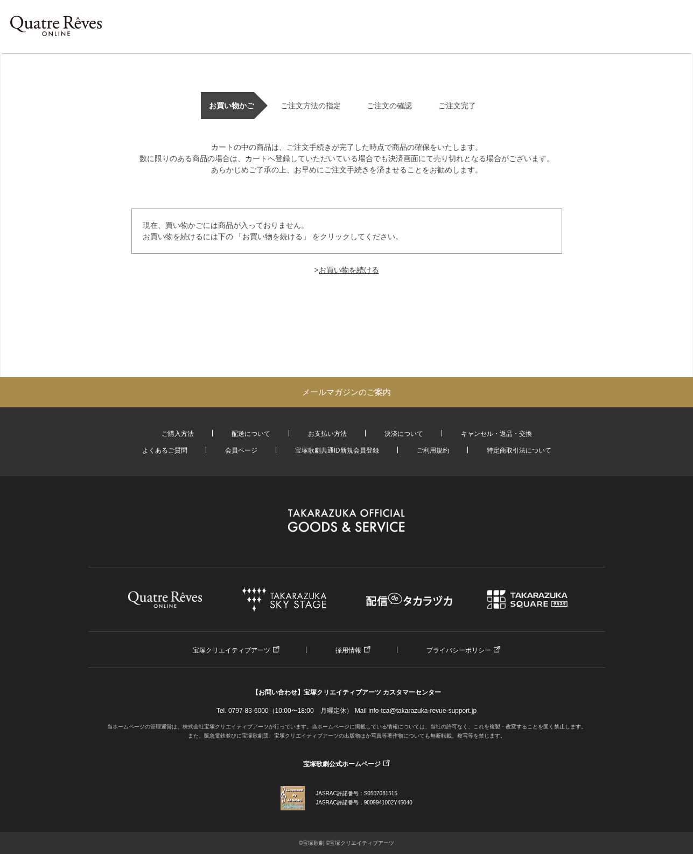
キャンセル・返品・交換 (496, 434)
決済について (403, 434)
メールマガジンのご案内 (346, 392)
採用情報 (348, 650)
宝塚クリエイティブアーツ (231, 650)
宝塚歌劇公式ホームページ (342, 764)
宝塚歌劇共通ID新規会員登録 (337, 450)
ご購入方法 (178, 434)
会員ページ (241, 450)
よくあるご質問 (164, 450)
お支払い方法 (327, 434)
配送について (251, 434)
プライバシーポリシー (458, 650)
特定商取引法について (519, 450)
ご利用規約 (433, 450)
